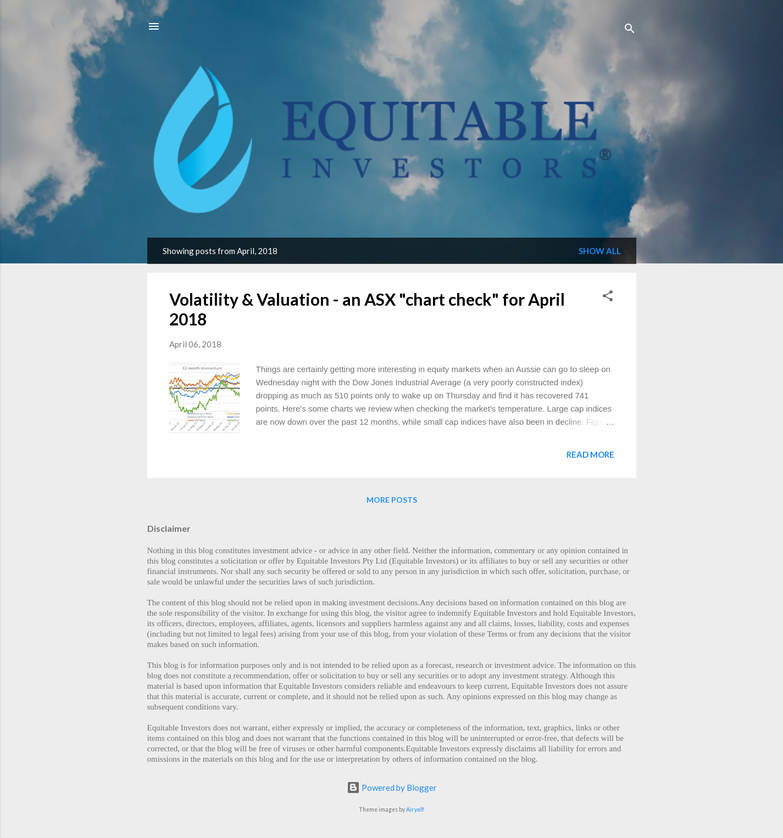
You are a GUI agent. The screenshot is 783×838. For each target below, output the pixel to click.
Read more (590, 454)
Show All (600, 251)
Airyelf (415, 809)
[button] (607, 297)
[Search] (629, 30)
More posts (391, 499)
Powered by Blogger (392, 787)
